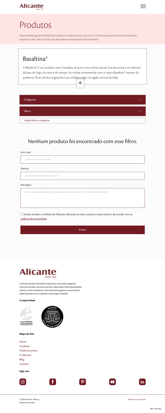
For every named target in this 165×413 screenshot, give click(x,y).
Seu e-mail (25, 152)
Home (22, 341)
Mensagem (25, 185)
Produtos (24, 346)
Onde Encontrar (28, 350)
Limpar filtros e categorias (37, 120)
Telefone (24, 168)
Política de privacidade (137, 399)
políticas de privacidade (34, 218)
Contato (24, 364)
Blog (21, 359)
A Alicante (25, 355)
